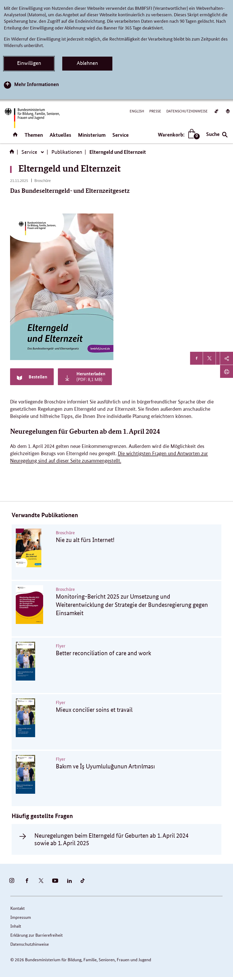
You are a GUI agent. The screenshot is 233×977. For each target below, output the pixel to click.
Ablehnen (87, 63)
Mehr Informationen (36, 84)
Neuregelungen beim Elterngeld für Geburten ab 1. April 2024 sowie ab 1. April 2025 (111, 839)
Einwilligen (29, 63)
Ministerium (92, 135)
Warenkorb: (177, 134)
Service (120, 135)
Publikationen (66, 152)
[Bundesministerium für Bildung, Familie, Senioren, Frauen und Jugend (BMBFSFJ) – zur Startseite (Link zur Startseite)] (32, 118)
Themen (34, 135)
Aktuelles (60, 135)
